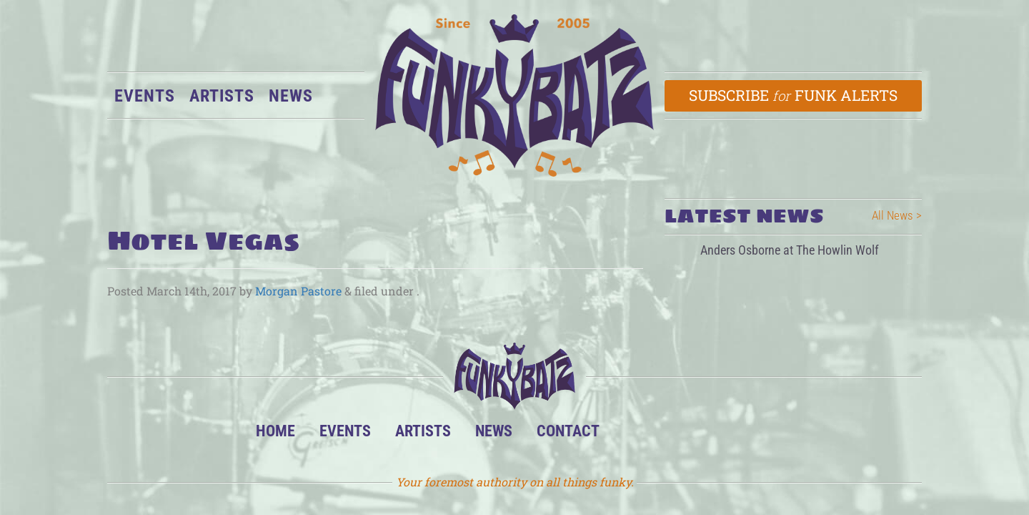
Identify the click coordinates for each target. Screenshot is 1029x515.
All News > (897, 215)
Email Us (764, 434)
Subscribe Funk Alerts (793, 95)
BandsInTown (633, 434)
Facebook (677, 434)
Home (275, 430)
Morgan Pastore (298, 290)
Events (144, 96)
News (291, 96)
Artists (221, 96)
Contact (568, 430)
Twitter (721, 434)
